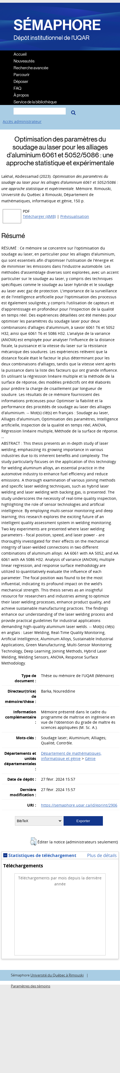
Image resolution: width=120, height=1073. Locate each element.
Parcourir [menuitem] (22, 74)
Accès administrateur (22, 121)
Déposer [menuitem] (21, 81)
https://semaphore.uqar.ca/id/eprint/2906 (79, 805)
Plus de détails (102, 855)
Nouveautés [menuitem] (24, 60)
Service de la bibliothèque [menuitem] (35, 101)
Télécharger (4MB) (39, 216)
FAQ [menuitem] (17, 88)
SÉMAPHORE (57, 25)
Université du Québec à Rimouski (57, 975)
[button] (33, 841)
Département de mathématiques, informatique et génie (71, 756)
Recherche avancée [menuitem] (31, 67)
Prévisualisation (74, 216)
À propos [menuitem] (21, 94)
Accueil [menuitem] (20, 53)
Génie (90, 758)
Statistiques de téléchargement (39, 855)
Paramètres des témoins (30, 986)
